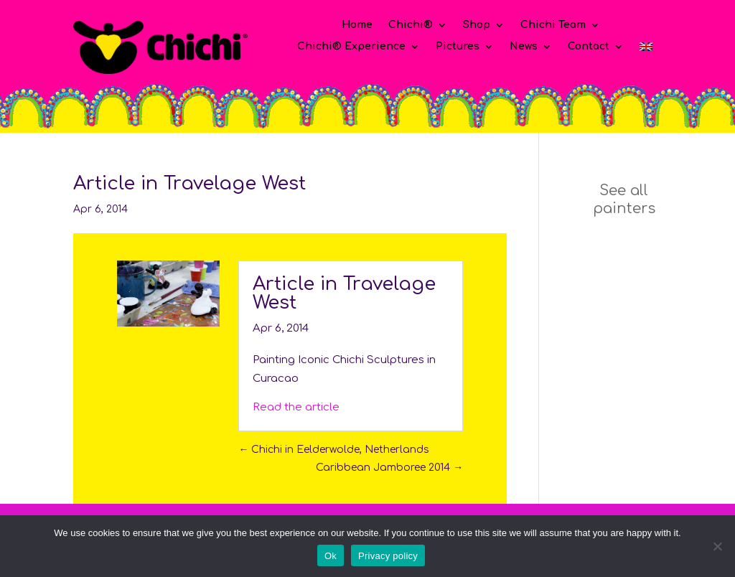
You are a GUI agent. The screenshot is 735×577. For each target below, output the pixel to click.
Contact (588, 47)
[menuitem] (646, 49)
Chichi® (410, 25)
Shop (476, 25)
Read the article (296, 407)
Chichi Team (553, 25)
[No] (717, 546)
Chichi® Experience (351, 47)
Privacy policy (388, 555)
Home (357, 25)
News (524, 47)
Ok (330, 555)
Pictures (457, 47)
